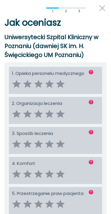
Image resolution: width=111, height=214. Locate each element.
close (102, 8)
